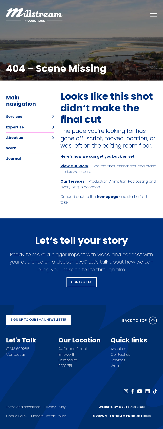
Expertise (15, 127)
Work (11, 148)
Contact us (16, 354)
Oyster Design (132, 407)
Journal (13, 158)
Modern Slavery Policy (48, 416)
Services (14, 116)
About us (14, 137)
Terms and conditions (23, 407)
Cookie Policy (16, 416)
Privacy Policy (55, 407)
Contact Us (81, 282)
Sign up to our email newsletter (38, 319)
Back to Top (139, 320)
